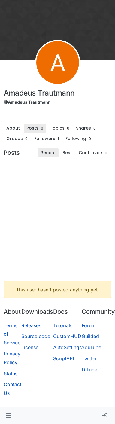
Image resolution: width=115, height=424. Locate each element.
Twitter (89, 358)
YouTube (91, 347)
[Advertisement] (57, 219)
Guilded (90, 336)
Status (10, 374)
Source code (35, 336)
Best (67, 153)
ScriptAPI (63, 358)
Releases (31, 325)
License (29, 347)
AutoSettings (67, 347)
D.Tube (89, 370)
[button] (8, 416)
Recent (48, 153)
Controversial (94, 153)
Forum (89, 325)
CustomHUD (67, 336)
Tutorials (62, 325)
